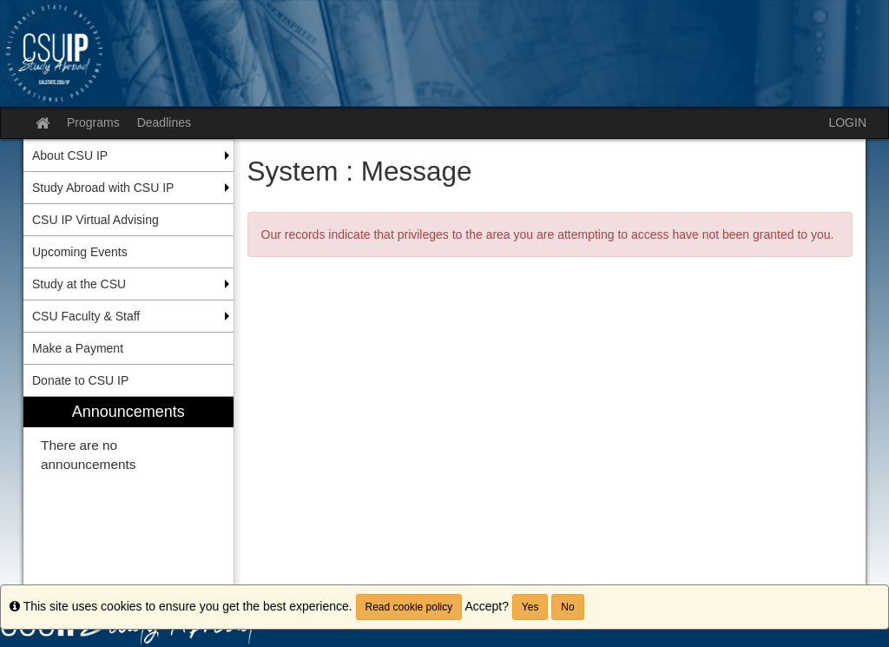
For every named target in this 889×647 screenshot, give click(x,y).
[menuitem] (128, 497)
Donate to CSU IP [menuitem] (80, 380)
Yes (530, 607)
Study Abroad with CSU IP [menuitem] (103, 188)
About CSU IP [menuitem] (70, 155)
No (567, 607)
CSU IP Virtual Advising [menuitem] (95, 220)
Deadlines (164, 122)
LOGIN (847, 122)
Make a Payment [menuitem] (77, 348)
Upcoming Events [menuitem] (80, 252)
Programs (93, 122)
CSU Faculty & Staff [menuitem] (86, 316)
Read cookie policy (409, 607)
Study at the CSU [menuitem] (79, 284)
